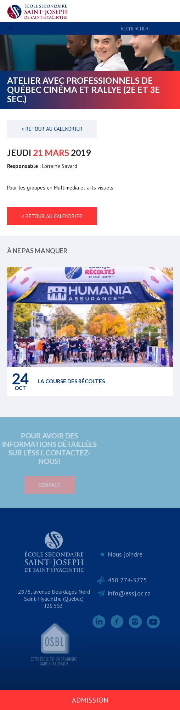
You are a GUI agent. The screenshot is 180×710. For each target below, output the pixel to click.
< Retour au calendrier (52, 129)
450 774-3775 (127, 580)
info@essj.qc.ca (129, 593)
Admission (90, 700)
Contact (33, 485)
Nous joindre (125, 554)
